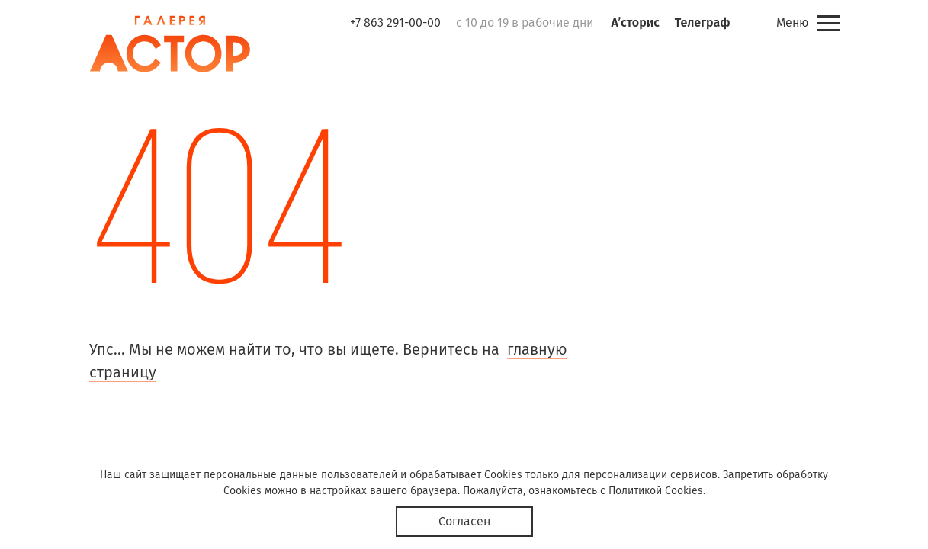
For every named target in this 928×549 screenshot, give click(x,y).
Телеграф (703, 22)
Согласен (464, 521)
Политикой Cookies (655, 490)
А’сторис (636, 22)
